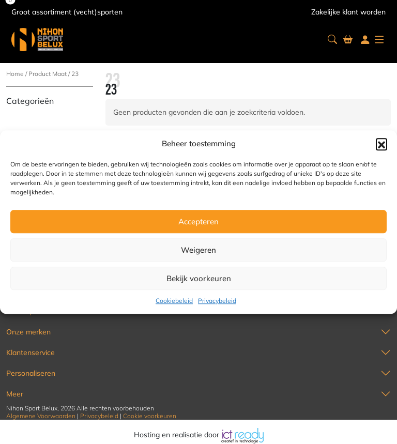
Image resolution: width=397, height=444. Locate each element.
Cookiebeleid (174, 300)
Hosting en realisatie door (199, 434)
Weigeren (198, 250)
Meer (14, 394)
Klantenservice (30, 352)
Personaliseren (30, 373)
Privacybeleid (217, 300)
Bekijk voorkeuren (198, 278)
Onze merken (28, 331)
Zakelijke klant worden (348, 12)
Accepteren (198, 221)
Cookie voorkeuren (149, 416)
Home (15, 74)
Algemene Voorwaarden (40, 416)
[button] (381, 144)
